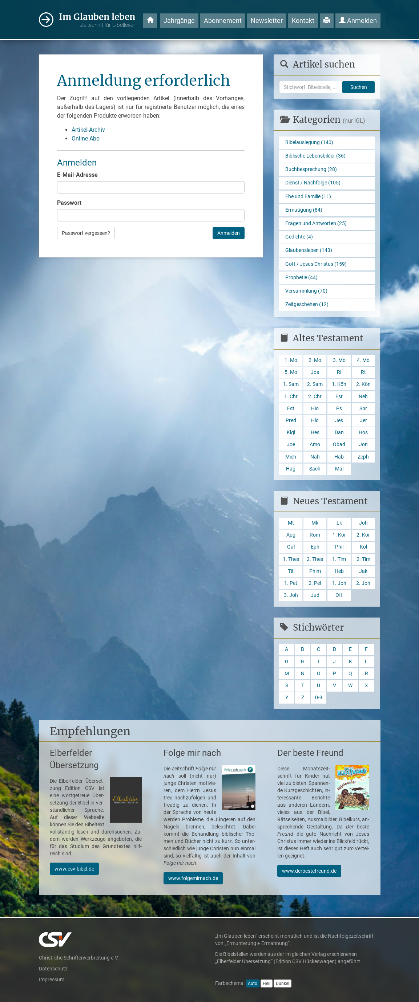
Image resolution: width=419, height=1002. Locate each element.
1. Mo (291, 360)
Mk (314, 523)
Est (290, 409)
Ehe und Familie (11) (308, 197)
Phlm (315, 571)
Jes (339, 421)
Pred (291, 421)
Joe (291, 444)
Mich (290, 457)
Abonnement (223, 20)
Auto (252, 983)
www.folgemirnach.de (193, 878)
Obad (339, 444)
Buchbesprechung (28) (311, 169)
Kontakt (303, 20)
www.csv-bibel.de (74, 869)
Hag (290, 469)
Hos (363, 432)
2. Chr (315, 397)
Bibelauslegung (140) (309, 142)
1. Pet (290, 583)
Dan (339, 432)
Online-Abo (86, 138)
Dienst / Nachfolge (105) (313, 183)
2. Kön (363, 384)
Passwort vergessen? (86, 233)
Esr (339, 397)
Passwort (69, 202)
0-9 (318, 698)
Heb (339, 571)
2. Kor (363, 535)
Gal (291, 547)
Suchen (358, 87)
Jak (363, 571)
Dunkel (282, 983)
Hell (266, 983)
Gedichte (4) (299, 237)
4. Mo (363, 360)
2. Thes (315, 559)
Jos (315, 372)
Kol (363, 547)
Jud (315, 595)
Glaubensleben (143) (308, 250)
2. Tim (363, 559)
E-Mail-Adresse (77, 174)
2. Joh (363, 583)
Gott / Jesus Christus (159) (316, 264)
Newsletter (267, 20)
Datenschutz (53, 969)
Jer (363, 421)
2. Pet (315, 583)
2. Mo (315, 360)
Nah (315, 457)
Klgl (291, 432)
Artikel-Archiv (88, 129)
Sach (315, 469)
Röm (315, 535)
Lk (339, 523)
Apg (290, 535)
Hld (315, 421)
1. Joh (339, 583)
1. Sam (291, 384)
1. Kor (339, 535)
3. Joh (291, 595)
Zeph (363, 457)
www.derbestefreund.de (309, 871)
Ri (339, 372)
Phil (339, 547)
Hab (339, 457)
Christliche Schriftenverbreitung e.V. (79, 958)
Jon (363, 444)
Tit (291, 571)
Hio (315, 409)
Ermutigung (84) (303, 210)
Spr (363, 409)
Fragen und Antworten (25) (316, 223)
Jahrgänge (179, 20)
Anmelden (358, 20)
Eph (315, 547)
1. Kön (339, 384)
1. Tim (339, 559)
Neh (363, 397)
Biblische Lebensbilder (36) (315, 156)
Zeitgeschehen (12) (307, 304)
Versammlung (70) (306, 291)
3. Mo (339, 360)
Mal (339, 469)
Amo (315, 444)
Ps (339, 409)
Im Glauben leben (97, 20)
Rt (363, 372)
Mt (291, 523)
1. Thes (291, 559)
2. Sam (315, 384)
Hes (315, 432)
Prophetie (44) (301, 277)
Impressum (51, 979)
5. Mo (291, 372)
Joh (363, 523)
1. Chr (291, 397)
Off (339, 595)
